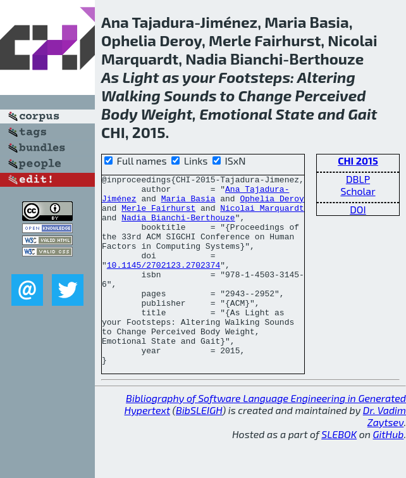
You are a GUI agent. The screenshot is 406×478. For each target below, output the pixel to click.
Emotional (235, 113)
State (295, 113)
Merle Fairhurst (158, 215)
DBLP (358, 179)
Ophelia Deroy (272, 204)
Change (265, 95)
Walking (131, 95)
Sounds (190, 95)
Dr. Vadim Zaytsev (384, 454)
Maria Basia (188, 204)
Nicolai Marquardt (262, 215)
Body (119, 113)
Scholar (357, 191)
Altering (326, 77)
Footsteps (254, 77)
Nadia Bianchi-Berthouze (178, 226)
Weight (167, 113)
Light (140, 77)
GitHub (388, 472)
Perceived (330, 95)
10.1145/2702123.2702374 (163, 283)
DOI (358, 209)
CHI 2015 (358, 160)
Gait (362, 113)
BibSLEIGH (199, 448)
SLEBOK (339, 472)
